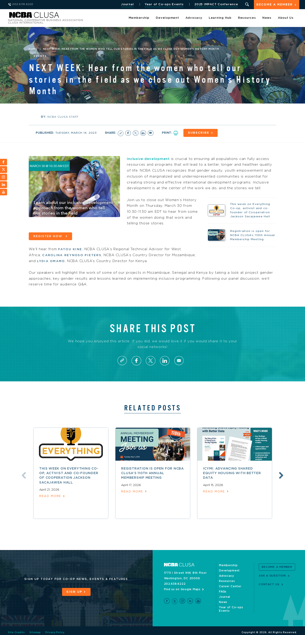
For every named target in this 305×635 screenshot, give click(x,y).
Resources (247, 18)
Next (282, 475)
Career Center (230, 586)
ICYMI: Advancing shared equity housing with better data (232, 473)
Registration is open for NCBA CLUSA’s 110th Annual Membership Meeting (152, 473)
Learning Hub (220, 18)
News (266, 18)
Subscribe (199, 132)
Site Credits (16, 629)
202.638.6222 (175, 583)
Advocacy (193, 18)
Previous (23, 475)
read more (50, 495)
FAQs (223, 591)
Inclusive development (148, 158)
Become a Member (274, 4)
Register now (48, 235)
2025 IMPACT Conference (216, 4)
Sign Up (74, 591)
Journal (126, 4)
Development (167, 18)
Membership (139, 18)
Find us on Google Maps (182, 589)
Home (33, 49)
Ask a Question (272, 575)
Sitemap (35, 629)
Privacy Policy (55, 629)
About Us (286, 18)
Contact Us (269, 584)
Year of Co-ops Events (163, 4)
